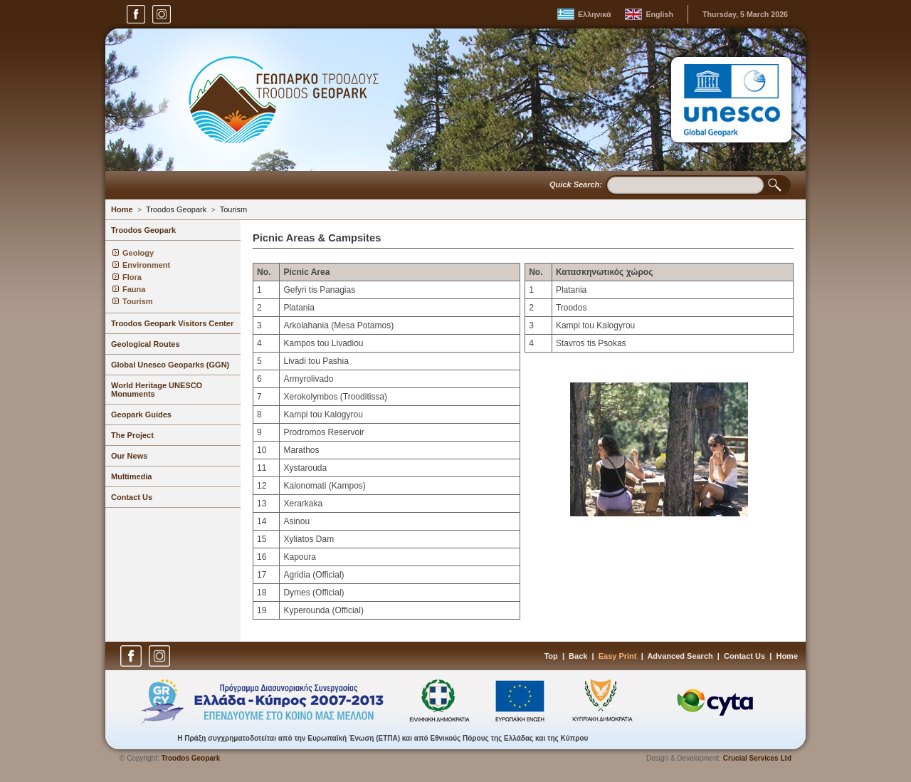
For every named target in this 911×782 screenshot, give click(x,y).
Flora (132, 277)
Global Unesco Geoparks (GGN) (170, 364)
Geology (138, 253)
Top (550, 656)
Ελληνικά (594, 14)
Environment (146, 265)
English (659, 14)
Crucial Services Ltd (757, 758)
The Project (132, 435)
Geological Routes (145, 344)
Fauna (133, 289)
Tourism (234, 209)
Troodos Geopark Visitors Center (172, 323)
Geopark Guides (141, 414)
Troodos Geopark (176, 209)
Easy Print (618, 656)
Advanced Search (679, 656)
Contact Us (131, 497)
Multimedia (131, 476)
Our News (129, 456)
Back (578, 656)
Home (122, 209)
